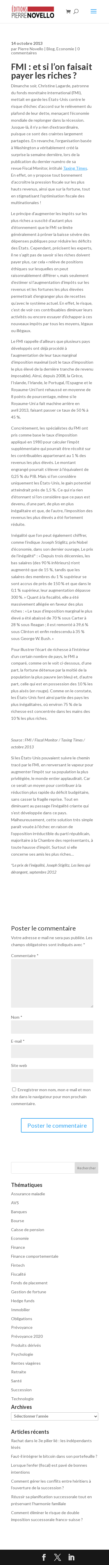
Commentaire (25, 955)
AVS (15, 1202)
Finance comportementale (34, 1256)
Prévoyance (22, 1327)
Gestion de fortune (28, 1291)
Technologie (22, 1398)
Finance (18, 1247)
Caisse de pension (27, 1229)
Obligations (21, 1318)
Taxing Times (75, 168)
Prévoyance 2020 (27, 1336)
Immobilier (20, 1309)
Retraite (18, 1371)
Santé (16, 1380)
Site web (19, 1065)
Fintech (18, 1265)
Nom (16, 1017)
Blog (51, 48)
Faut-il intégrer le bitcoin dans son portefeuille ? (54, 1456)
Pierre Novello (30, 48)
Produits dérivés (26, 1345)
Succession (21, 1389)
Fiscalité (18, 1274)
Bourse (17, 1220)
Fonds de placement (29, 1282)
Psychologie (22, 1354)
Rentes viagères (26, 1363)
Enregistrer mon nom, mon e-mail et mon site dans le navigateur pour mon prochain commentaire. (51, 1096)
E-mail (18, 1041)
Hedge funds (23, 1300)
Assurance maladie (28, 1193)
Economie (65, 48)
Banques (19, 1211)
